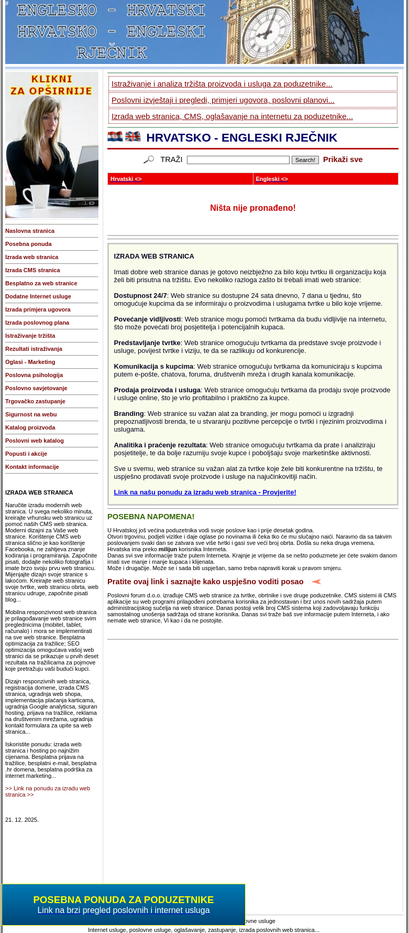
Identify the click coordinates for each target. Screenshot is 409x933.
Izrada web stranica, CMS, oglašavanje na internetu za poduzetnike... (232, 116)
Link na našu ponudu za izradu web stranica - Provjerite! (205, 492)
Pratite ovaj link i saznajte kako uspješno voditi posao (205, 581)
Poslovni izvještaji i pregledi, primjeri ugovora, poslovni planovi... (223, 99)
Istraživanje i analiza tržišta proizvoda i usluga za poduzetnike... (222, 83)
